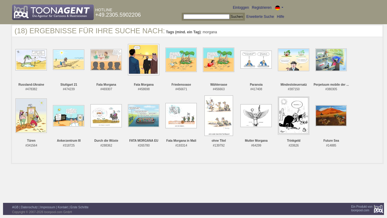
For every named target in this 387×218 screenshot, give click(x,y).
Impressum (47, 207)
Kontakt (63, 207)
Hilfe (280, 17)
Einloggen (241, 7)
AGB (15, 207)
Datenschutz (29, 207)
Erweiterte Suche (260, 17)
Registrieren (262, 7)
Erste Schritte (79, 207)
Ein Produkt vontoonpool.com (361, 208)
